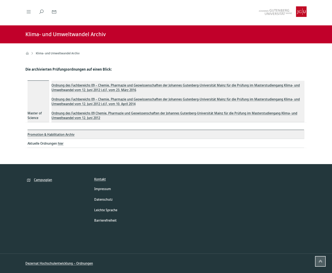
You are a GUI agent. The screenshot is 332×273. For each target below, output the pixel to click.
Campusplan (43, 179)
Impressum (102, 189)
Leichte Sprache (105, 210)
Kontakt (100, 179)
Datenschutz (103, 199)
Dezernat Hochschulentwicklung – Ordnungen (59, 263)
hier (61, 143)
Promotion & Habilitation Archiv (51, 134)
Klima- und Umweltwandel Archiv (58, 53)
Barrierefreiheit (105, 220)
